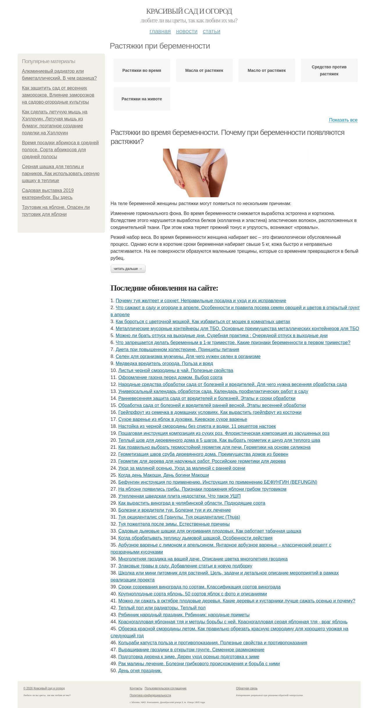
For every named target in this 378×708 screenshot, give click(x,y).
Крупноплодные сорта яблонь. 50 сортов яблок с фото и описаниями (192, 593)
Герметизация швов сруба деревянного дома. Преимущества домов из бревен (203, 454)
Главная (160, 31)
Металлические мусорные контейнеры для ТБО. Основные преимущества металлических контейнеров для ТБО (237, 328)
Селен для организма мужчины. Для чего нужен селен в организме (188, 356)
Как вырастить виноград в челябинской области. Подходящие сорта (191, 503)
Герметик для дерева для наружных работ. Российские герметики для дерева (202, 461)
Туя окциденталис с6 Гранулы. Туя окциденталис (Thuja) (179, 517)
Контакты (136, 688)
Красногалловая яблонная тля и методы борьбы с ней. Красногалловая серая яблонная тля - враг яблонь (232, 621)
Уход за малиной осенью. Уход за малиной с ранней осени (181, 468)
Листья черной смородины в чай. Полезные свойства (175, 370)
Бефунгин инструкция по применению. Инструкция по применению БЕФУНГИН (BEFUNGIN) (217, 482)
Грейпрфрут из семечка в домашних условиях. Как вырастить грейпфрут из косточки (210, 412)
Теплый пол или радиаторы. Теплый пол (161, 607)
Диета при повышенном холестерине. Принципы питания (177, 349)
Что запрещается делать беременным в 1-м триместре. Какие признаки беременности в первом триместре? (233, 342)
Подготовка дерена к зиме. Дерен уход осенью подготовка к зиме (188, 656)
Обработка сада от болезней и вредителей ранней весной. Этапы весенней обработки (212, 405)
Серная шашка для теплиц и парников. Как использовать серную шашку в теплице (61, 173)
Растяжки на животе (141, 99)
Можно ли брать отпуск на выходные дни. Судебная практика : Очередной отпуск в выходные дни (221, 335)
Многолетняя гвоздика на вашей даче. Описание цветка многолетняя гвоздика (203, 558)
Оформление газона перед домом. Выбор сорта (170, 377)
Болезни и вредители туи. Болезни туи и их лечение (174, 510)
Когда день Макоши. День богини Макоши (163, 475)
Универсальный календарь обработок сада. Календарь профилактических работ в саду (213, 391)
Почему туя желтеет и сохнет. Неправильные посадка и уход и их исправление (201, 300)
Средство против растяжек (329, 70)
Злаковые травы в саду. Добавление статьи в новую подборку (185, 565)
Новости (187, 31)
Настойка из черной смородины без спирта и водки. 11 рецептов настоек (197, 426)
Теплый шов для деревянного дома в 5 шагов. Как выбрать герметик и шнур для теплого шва (219, 440)
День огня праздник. (140, 670)
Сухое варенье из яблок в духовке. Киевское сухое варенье (182, 419)
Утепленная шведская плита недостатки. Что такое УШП (179, 496)
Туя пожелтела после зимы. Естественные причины (174, 524)
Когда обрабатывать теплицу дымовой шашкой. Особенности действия (195, 538)
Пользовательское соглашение (166, 688)
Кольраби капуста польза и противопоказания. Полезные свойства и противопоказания (212, 642)
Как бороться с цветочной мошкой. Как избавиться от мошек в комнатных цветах (203, 321)
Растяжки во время (141, 70)
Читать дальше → (128, 269)
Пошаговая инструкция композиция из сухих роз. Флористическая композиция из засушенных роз (223, 433)
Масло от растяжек (267, 70)
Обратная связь (247, 688)
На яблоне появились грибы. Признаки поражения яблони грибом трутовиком (202, 489)
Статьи (211, 31)
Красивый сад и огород (189, 11)
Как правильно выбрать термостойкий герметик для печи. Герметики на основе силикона (214, 447)
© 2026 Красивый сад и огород (44, 688)
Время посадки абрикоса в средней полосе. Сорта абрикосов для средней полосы (60, 149)
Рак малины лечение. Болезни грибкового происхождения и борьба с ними (199, 663)
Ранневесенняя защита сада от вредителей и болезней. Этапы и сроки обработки (206, 398)
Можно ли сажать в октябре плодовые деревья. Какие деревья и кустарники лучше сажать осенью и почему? (236, 600)
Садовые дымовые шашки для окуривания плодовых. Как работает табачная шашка (209, 531)
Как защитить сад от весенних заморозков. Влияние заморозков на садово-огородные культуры (58, 95)
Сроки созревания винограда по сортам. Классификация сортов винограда (199, 586)
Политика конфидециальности (150, 695)
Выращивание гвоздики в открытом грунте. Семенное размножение (191, 649)
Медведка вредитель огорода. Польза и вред (164, 363)
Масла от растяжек (204, 70)
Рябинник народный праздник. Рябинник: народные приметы (184, 614)
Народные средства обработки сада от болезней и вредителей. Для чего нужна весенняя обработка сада (232, 384)
